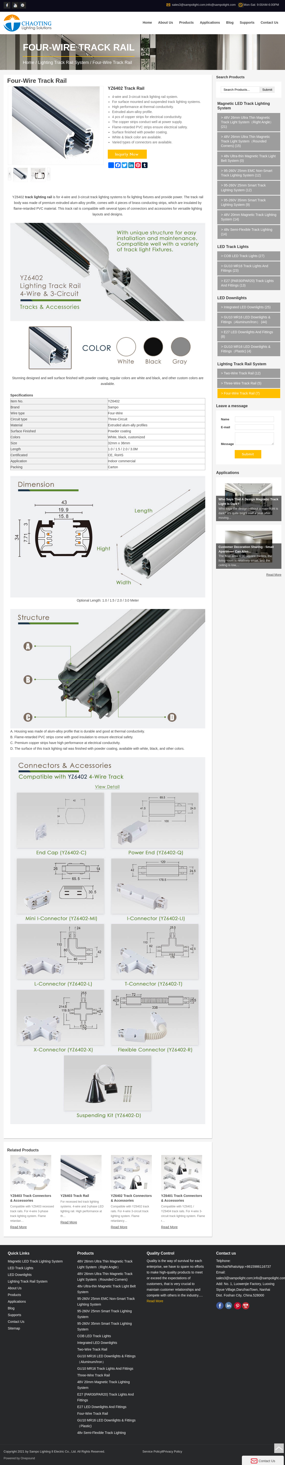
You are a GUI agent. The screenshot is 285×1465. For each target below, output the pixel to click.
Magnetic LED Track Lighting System (243, 105)
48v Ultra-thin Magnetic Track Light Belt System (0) (248, 158)
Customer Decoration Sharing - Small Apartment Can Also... (246, 558)
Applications (210, 22)
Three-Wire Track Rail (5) (241, 383)
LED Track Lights (233, 247)
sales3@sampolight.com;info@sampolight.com (204, 4)
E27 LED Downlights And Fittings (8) (247, 334)
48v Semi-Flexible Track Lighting (101, 1433)
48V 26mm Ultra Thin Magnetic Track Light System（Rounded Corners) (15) (245, 141)
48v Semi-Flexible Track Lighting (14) (246, 232)
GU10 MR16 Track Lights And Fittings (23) (244, 268)
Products (186, 22)
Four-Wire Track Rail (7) (240, 393)
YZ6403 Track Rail (75, 1196)
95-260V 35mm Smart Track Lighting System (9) (243, 202)
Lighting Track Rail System (63, 62)
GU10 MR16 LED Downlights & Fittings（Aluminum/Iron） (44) (245, 319)
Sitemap (14, 1328)
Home (147, 22)
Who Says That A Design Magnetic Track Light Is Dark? (248, 511)
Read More (18, 1227)
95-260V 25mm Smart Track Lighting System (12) (243, 187)
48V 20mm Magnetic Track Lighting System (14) (248, 217)
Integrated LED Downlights (97, 1343)
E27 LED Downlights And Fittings (101, 1407)
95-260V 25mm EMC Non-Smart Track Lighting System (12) (246, 173)
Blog (230, 22)
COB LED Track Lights (94, 1336)
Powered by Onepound (19, 1458)
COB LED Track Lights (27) (242, 256)
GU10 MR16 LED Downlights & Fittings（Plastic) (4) (246, 349)
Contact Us (269, 22)
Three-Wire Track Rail (93, 1375)
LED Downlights (232, 298)
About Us (165, 22)
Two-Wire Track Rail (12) (241, 373)
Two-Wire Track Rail (92, 1349)
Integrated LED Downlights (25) (245, 307)
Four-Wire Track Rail (112, 62)
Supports (247, 22)
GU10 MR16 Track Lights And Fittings (105, 1368)
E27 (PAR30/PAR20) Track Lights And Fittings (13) (247, 283)
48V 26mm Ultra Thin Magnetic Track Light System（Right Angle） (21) (247, 122)
